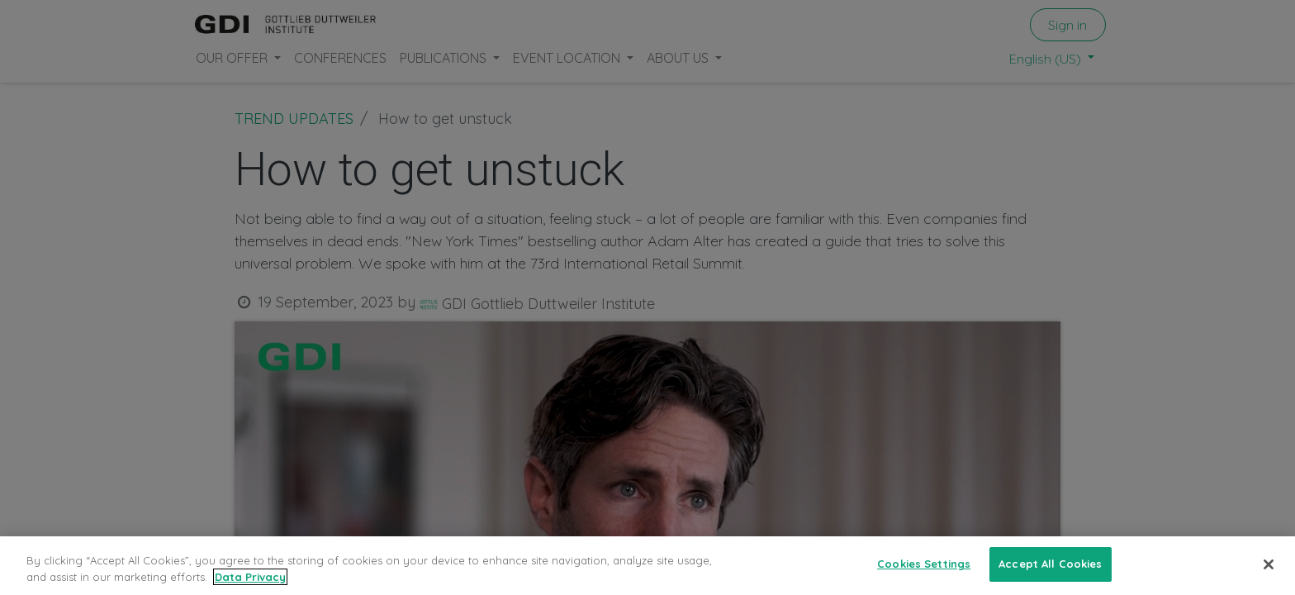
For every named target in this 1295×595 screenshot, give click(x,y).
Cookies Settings (923, 564)
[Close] (1268, 564)
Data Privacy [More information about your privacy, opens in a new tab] (250, 576)
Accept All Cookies (1050, 564)
